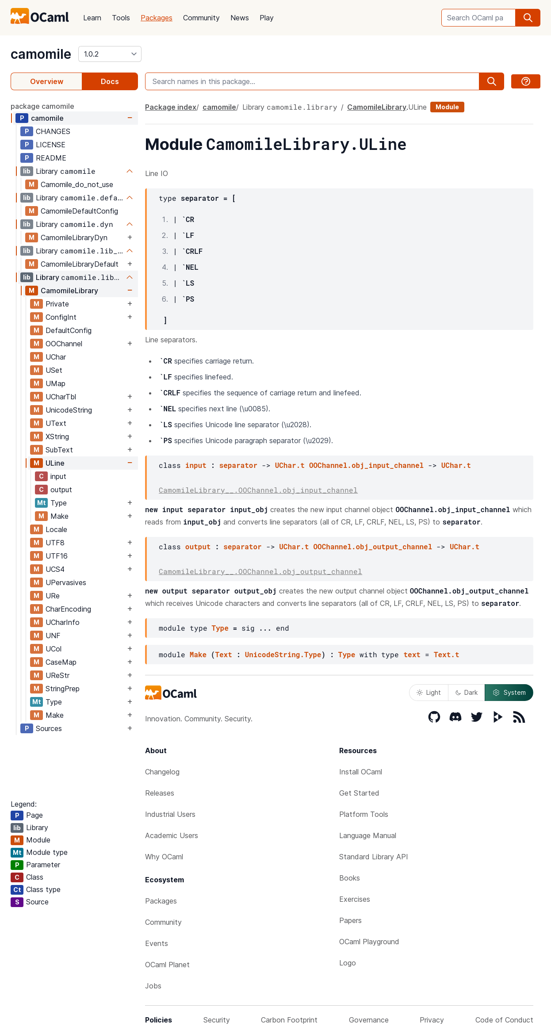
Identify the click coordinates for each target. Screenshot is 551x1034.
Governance (369, 1019)
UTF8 (55, 542)
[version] (110, 54)
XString (57, 436)
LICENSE (50, 144)
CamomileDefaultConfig (79, 211)
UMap (55, 383)
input (58, 476)
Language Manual (367, 835)
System (509, 693)
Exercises (354, 899)
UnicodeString (69, 410)
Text (223, 654)
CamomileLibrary (69, 290)
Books (349, 877)
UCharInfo (63, 622)
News (239, 17)
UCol (53, 648)
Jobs (153, 985)
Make (59, 516)
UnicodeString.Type (283, 654)
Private (57, 303)
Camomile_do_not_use (77, 184)
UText (56, 423)
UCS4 (55, 569)
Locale (56, 529)
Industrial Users (170, 814)
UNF (53, 635)
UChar (56, 356)
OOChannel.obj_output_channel (372, 546)
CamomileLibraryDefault (80, 264)
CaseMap (61, 662)
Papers (350, 920)
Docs (110, 81)
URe (53, 595)
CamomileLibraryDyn (74, 237)
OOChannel (64, 343)
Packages (156, 17)
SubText (59, 449)
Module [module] (447, 107)
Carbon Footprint (289, 1019)
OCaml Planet (167, 964)
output (61, 489)
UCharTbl (61, 396)
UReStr (57, 675)
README (51, 157)
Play (267, 17)
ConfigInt (61, 317)
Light (429, 692)
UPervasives (66, 582)
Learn (92, 17)
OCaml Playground (369, 941)
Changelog (162, 771)
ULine (55, 463)
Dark (466, 692)
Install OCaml (360, 771)
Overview (46, 81)
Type (58, 502)
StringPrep (63, 688)
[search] (528, 18)
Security (216, 1019)
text (411, 654)
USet (54, 370)
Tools (121, 17)
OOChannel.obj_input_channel (366, 465)
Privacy (432, 1019)
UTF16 (57, 555)
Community (201, 17)
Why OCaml (164, 856)
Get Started (359, 793)
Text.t (446, 654)
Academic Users (171, 835)
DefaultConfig (69, 330)
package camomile (42, 106)
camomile (41, 54)
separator (238, 465)
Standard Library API (373, 856)
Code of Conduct (504, 1019)
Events (156, 943)
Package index (170, 107)
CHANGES (53, 131)
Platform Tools (363, 814)
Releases (159, 793)
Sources (49, 728)
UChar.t (290, 465)
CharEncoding (68, 609)
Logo (347, 962)
